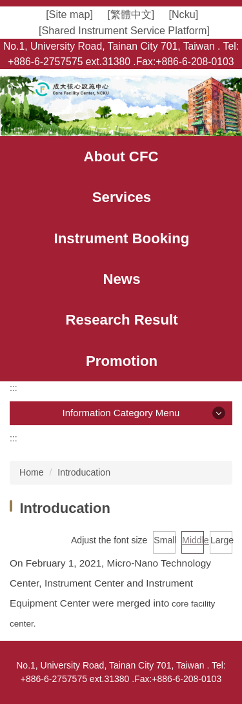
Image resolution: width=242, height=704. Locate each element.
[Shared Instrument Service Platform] (124, 30)
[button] (121, 156)
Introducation (83, 472)
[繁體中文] (130, 14)
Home (31, 472)
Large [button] (221, 540)
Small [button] (165, 540)
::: (13, 388)
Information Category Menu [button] (121, 412)
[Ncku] (183, 14)
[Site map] (69, 14)
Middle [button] (193, 540)
